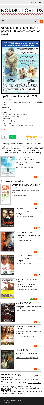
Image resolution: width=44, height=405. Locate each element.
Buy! (12, 137)
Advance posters (26, 125)
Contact (33, 2)
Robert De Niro (28, 216)
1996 (5, 121)
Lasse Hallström (21, 336)
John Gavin (24, 195)
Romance (13, 125)
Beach (5, 125)
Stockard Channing (11, 116)
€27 (37, 298)
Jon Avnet (7, 110)
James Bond (29, 391)
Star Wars (4, 393)
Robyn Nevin (33, 358)
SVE (43, 2)
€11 (37, 251)
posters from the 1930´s (17, 393)
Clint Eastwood (19, 391)
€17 (37, 176)
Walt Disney (38, 391)
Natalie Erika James (22, 358)
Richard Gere (27, 240)
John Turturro (31, 311)
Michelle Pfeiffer (23, 114)
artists (30, 383)
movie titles (37, 383)
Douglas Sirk (15, 195)
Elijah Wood (27, 263)
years (3, 384)
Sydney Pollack (21, 289)
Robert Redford (9, 114)
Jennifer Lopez (32, 336)
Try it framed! (13, 121)
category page (6, 390)
